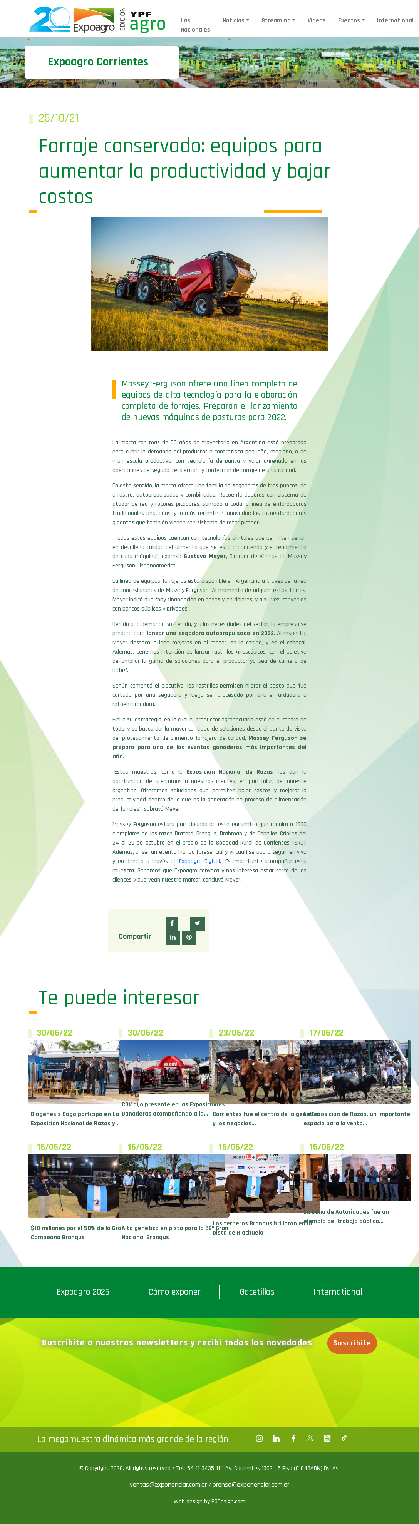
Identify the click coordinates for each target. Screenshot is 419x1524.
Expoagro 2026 (83, 1292)
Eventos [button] (349, 21)
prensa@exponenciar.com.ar (251, 1484)
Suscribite (352, 1343)
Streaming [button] (276, 21)
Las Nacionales (195, 25)
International (395, 21)
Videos (317, 21)
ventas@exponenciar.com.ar (169, 1484)
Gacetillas (257, 1292)
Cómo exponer (174, 1292)
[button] (172, 924)
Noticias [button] (234, 21)
